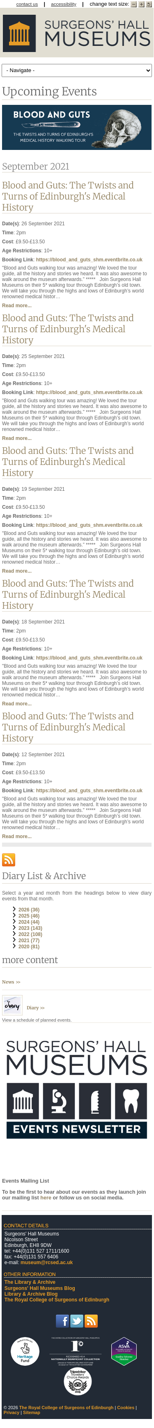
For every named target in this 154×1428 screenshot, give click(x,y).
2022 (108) (30, 934)
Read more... (17, 305)
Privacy (11, 1412)
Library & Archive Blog (31, 1294)
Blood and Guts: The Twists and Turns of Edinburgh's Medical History (68, 196)
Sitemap (31, 1412)
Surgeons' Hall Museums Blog (40, 1288)
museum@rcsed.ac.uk (47, 1262)
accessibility (63, 4)
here (46, 1198)
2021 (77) (28, 940)
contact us (27, 4)
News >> (11, 982)
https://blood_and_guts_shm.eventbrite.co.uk (89, 260)
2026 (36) (28, 910)
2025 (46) (28, 916)
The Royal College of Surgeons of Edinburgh (57, 1300)
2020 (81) (28, 947)
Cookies (125, 1407)
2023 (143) (30, 928)
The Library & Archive (30, 1282)
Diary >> (36, 1008)
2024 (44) (28, 922)
